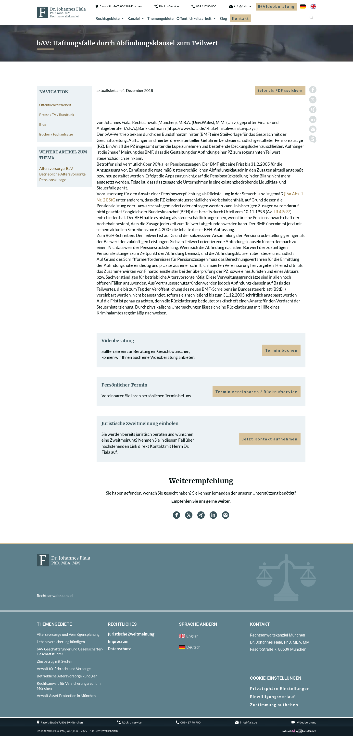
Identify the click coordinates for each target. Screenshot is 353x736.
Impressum (118, 641)
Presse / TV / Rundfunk (56, 114)
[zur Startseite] (61, 12)
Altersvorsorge (51, 168)
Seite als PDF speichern (280, 90)
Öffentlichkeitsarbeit (196, 18)
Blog (223, 18)
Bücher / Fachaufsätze (56, 134)
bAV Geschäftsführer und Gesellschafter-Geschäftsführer (70, 651)
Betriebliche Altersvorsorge (62, 174)
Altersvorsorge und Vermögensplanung (68, 634)
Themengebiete (160, 18)
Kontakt (240, 18)
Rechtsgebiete (110, 18)
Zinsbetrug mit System (55, 661)
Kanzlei (136, 18)
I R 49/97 (282, 211)
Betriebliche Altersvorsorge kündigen (67, 676)
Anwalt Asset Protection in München (66, 695)
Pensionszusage (52, 179)
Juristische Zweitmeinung (131, 634)
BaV (69, 168)
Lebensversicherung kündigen (61, 641)
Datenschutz (119, 649)
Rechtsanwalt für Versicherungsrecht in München (69, 685)
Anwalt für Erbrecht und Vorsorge (64, 668)
